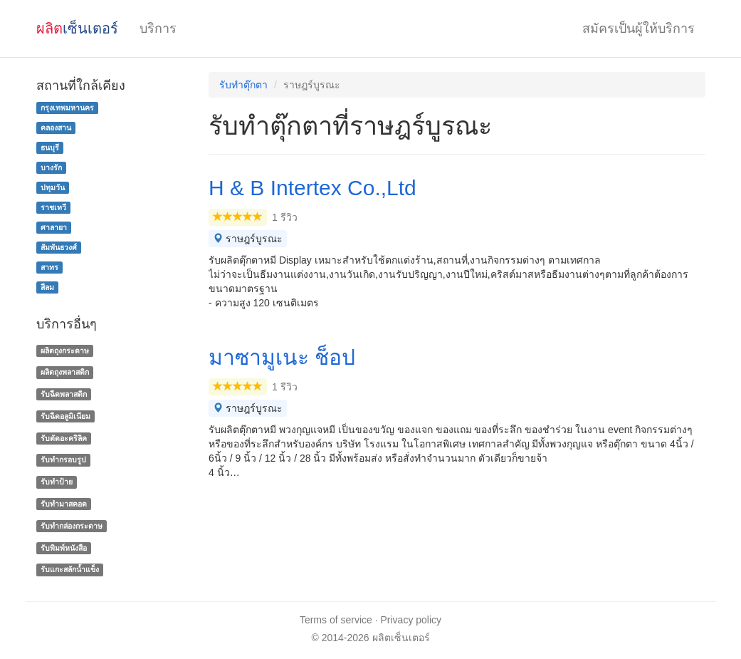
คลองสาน (56, 127)
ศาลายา (54, 227)
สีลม (47, 287)
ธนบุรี (50, 147)
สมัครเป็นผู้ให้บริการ (638, 28)
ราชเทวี (53, 207)
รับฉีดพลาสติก (64, 394)
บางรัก (51, 167)
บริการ (158, 28)
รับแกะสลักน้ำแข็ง (70, 570)
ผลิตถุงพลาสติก (65, 372)
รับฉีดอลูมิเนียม (65, 416)
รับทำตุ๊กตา (243, 84)
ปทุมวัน (53, 187)
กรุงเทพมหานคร (67, 107)
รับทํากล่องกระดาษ (72, 526)
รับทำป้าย (57, 481)
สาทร (49, 267)
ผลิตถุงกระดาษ (65, 350)
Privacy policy (411, 620)
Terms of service (336, 620)
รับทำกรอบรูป (63, 460)
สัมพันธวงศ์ (59, 247)
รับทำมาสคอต (64, 503)
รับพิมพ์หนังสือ (64, 548)
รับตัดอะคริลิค (64, 438)
